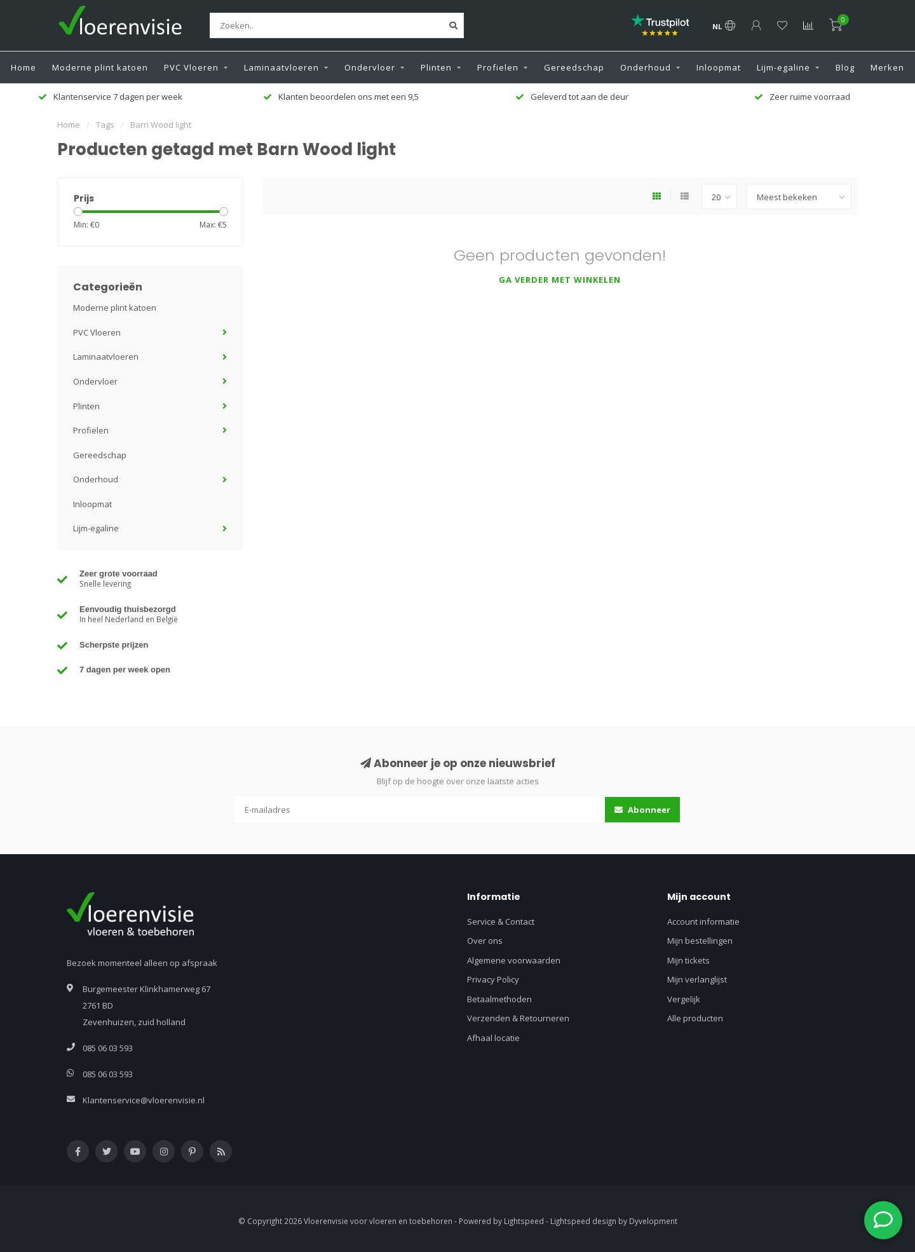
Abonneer (642, 809)
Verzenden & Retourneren (518, 1018)
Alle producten (695, 1018)
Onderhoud (645, 67)
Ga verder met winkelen (560, 279)
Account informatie (703, 921)
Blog (845, 67)
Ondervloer (369, 67)
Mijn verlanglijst (697, 979)
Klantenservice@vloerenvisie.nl (144, 1100)
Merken (887, 67)
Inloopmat (718, 67)
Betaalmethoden (499, 999)
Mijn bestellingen (700, 940)
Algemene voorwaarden (513, 960)
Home (23, 67)
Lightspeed (524, 1221)
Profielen (497, 67)
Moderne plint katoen (100, 67)
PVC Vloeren (191, 67)
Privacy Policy (493, 979)
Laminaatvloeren (281, 67)
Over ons (485, 940)
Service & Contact (500, 921)
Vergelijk (683, 999)
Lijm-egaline (783, 67)
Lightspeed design (583, 1221)
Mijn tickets (688, 960)
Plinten (436, 67)
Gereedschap (574, 67)
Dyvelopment (653, 1221)
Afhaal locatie (493, 1038)
